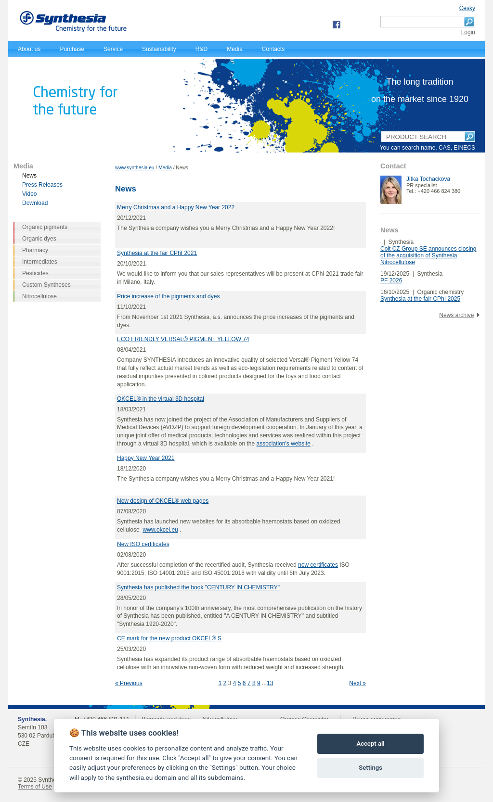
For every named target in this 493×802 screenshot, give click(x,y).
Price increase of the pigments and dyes (168, 296)
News (29, 175)
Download (35, 203)
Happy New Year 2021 (145, 458)
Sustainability (159, 49)
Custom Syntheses (46, 284)
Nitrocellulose (39, 296)
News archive (456, 315)
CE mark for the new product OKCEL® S (169, 638)
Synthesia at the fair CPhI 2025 (420, 298)
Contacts (273, 49)
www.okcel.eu (160, 529)
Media (235, 49)
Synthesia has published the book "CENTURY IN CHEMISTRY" (198, 587)
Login (468, 32)
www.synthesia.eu (135, 167)
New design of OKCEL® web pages (162, 500)
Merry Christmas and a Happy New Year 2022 (175, 207)
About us (29, 49)
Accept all (370, 743)
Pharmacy (35, 250)
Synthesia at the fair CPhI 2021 (157, 253)
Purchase (72, 49)
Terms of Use (35, 786)
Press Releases (42, 184)
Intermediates (39, 261)
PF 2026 (391, 280)
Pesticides (35, 273)
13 (270, 683)
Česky (467, 8)
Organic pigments (44, 227)
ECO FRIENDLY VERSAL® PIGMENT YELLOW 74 (183, 339)
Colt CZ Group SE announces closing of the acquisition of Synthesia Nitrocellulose (428, 255)
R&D (201, 49)
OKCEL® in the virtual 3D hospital (160, 398)
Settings (370, 767)
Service (113, 49)
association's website (284, 443)
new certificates (318, 564)
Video (29, 194)
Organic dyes (39, 238)
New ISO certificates (143, 544)
